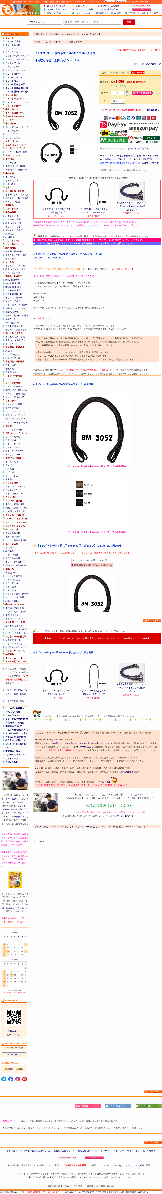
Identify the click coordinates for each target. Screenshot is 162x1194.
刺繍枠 (17, 315)
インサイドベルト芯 (14, 397)
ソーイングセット (13, 386)
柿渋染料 (9, 551)
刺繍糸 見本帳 (11, 312)
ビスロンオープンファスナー (16, 419)
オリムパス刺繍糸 (13, 297)
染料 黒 (8, 547)
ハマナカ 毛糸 (11, 216)
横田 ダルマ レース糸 (15, 269)
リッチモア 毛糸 (13, 219)
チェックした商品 (84, 9)
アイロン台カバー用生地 (16, 594)
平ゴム (8, 461)
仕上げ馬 (9, 368)
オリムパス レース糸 (15, 265)
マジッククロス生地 (14, 597)
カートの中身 (151, 155)
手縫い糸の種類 (12, 536)
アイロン (9, 486)
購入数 (104, 93)
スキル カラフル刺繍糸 (16, 304)
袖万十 (15, 365)
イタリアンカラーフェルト (16, 70)
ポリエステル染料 (13, 561)
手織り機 (18, 251)
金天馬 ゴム (10, 479)
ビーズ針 (23, 508)
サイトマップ (11, 758)
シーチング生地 (12, 579)
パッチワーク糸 (12, 379)
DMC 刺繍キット (13, 322)
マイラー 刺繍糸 (13, 301)
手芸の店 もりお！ (42, 42)
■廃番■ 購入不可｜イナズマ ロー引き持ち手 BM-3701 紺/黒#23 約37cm (131, 206)
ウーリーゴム (11, 476)
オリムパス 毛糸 (13, 226)
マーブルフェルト (13, 66)
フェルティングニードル (16, 102)
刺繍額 (25, 315)
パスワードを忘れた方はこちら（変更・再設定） (131, 1165)
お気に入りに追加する (112, 148)
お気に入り (81, 5)
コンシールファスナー (15, 411)
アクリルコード (12, 444)
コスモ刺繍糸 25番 (14, 294)
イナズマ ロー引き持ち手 (87, 743)
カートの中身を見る (108, 9)
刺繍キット (10, 319)
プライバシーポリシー (113, 1150)
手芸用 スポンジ (13, 615)
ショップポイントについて (16, 715)
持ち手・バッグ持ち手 (62, 743)
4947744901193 (153, 64)
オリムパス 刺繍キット (16, 329)
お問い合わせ (11, 762)
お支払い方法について (57, 9)
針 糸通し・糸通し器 (15, 511)
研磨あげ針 (19, 504)
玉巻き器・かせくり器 (15, 255)
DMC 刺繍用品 (12, 280)
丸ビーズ (9, 127)
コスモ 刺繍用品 (13, 290)
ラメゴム (9, 465)
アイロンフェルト (13, 63)
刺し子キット (11, 344)
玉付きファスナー (13, 408)
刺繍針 (15, 508)
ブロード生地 (11, 583)
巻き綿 (23, 611)
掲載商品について (13, 726)
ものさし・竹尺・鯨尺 (15, 393)
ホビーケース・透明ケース (16, 170)
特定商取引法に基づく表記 (108, 13)
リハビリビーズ (12, 138)
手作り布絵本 (12, 799)
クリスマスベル (21, 194)
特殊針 (8, 508)
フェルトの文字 (12, 74)
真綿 (16, 611)
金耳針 (8, 504)
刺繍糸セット (10, 308)
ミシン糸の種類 (12, 533)
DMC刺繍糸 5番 (12, 283)
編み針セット (11, 258)
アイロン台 (21, 486)
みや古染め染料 (12, 558)
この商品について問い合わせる (117, 159)
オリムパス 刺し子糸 (15, 337)
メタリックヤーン (13, 454)
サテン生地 (10, 590)
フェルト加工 (11, 81)
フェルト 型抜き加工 (15, 84)
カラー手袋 (10, 162)
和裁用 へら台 (11, 351)
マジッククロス (17, 816)
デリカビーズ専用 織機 (16, 152)
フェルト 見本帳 (13, 41)
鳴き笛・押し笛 (12, 202)
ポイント (150, 13)
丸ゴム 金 (9, 468)
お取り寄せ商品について (16, 729)
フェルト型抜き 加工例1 (16, 88)
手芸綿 (8, 608)
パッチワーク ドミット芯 (15, 633)
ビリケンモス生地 (13, 576)
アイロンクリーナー (14, 490)
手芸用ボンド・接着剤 (15, 166)
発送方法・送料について (16, 740)
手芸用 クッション (14, 618)
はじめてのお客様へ (56, 5)
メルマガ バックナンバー (15, 755)
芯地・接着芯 (11, 601)
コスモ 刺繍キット (14, 326)
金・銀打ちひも (12, 437)
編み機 (8, 251)
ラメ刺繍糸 (22, 308)
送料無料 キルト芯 (14, 625)
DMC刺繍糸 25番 (13, 287)
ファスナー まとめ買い (16, 422)
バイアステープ (12, 447)
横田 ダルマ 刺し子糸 (15, 340)
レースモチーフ (12, 273)
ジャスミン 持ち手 (14, 643)
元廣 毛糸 (9, 233)
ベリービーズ (11, 134)
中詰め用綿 (19, 608)
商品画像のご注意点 (14, 722)
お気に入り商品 (12, 711)
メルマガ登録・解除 (14, 701)
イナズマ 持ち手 (13, 640)
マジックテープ (13, 813)
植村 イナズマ (75, 42)
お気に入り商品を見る (138, 148)
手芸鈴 (8, 194)
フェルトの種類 (12, 45)
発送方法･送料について (58, 13)
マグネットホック (13, 429)
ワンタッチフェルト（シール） (17, 59)
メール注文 (143, 163)
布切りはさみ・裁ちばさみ (16, 390)
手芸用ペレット (12, 177)
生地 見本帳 (10, 572)
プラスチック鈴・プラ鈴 (16, 198)
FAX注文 (154, 163)
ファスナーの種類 (13, 404)
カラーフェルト (12, 52)
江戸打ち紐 (10, 440)
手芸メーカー (60, 42)
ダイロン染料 (11, 554)
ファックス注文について (16, 719)
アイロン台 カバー (14, 493)
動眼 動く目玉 (11, 180)
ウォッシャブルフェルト (16, 55)
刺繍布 (8, 315)
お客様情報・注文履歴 (108, 5)
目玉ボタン (10, 184)
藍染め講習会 (21, 565)
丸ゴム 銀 (9, 472)
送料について (108, 155)
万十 (7, 365)
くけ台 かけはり (13, 354)
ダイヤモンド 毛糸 (14, 230)
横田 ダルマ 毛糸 (13, 223)
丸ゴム (17, 461)
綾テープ (9, 451)
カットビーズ (22, 127)
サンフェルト (11, 48)
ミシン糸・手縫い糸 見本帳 (15, 540)
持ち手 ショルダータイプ (15, 647)
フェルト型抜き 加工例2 (16, 91)
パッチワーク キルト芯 (16, 629)
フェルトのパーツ (13, 77)
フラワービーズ (12, 130)
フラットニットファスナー (16, 415)
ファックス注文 (83, 13)
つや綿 (8, 611)
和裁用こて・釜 (12, 358)
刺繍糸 (6, 809)
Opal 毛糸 (10, 237)
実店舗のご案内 (12, 751)
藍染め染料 (9, 565)
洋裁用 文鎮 (10, 372)
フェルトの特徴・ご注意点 (16, 733)
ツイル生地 (10, 587)
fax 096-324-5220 (86, 1192)
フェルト (21, 806)
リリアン (20, 451)
